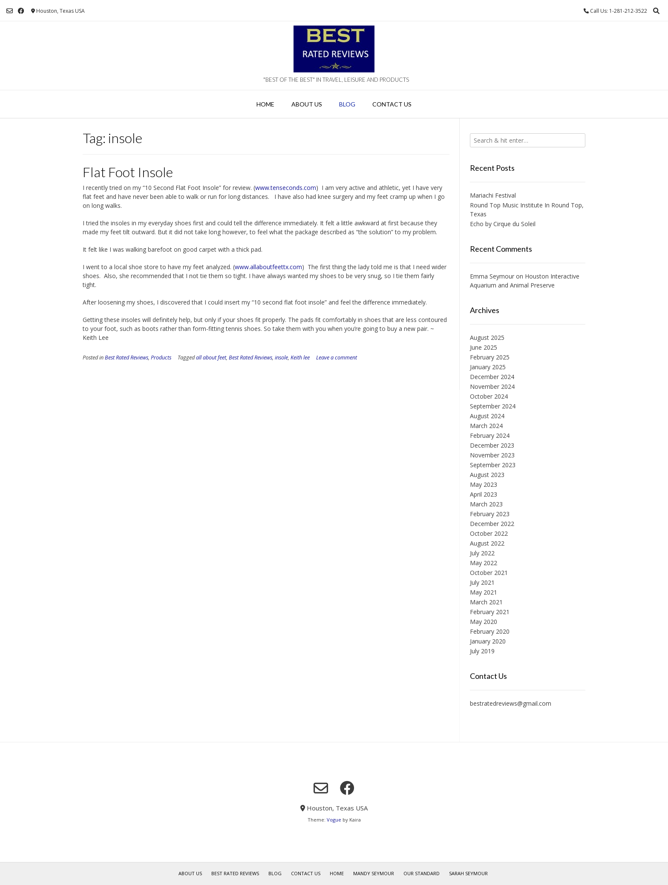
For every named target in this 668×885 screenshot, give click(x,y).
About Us (306, 104)
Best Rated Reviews (126, 357)
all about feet (211, 357)
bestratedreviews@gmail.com (510, 703)
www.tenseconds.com (285, 188)
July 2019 (482, 651)
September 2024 (492, 406)
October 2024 (489, 396)
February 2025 (490, 357)
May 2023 (483, 484)
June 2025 (483, 347)
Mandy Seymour (373, 873)
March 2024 (486, 426)
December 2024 (492, 377)
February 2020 (490, 631)
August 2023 (487, 475)
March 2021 (486, 602)
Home (265, 104)
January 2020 (488, 641)
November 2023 (492, 455)
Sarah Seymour (468, 873)
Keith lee (300, 357)
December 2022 (492, 524)
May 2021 (483, 592)
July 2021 (482, 582)
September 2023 (492, 465)
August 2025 (487, 337)
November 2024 (492, 386)
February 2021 (490, 612)
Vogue (334, 819)
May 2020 (483, 622)
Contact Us (392, 104)
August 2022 (487, 543)
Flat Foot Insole (128, 172)
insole (281, 357)
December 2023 (492, 445)
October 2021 (489, 573)
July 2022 (482, 553)
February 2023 (490, 514)
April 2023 (483, 494)
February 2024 (490, 435)
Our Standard (421, 873)
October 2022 (489, 533)
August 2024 (487, 416)
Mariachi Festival (493, 195)
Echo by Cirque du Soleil (503, 224)
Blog (347, 104)
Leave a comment (336, 357)
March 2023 (486, 504)
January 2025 (488, 367)
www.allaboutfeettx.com (268, 267)
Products (161, 357)
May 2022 (483, 563)
